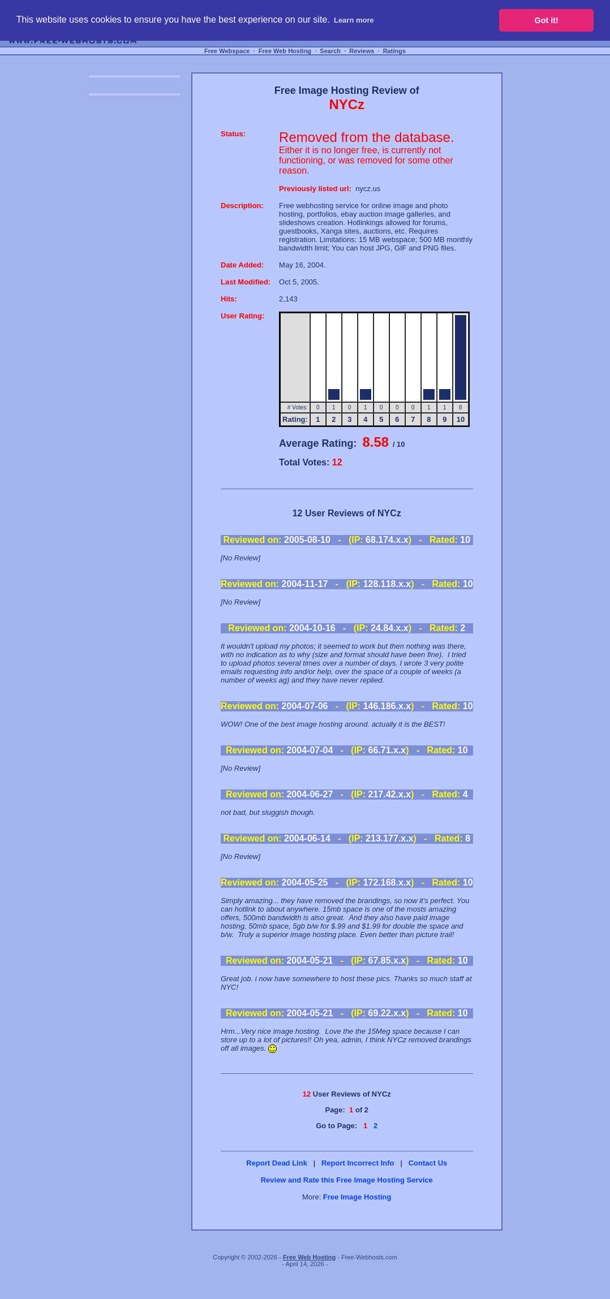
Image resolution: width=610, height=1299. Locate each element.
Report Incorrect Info (357, 1163)
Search (330, 51)
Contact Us (428, 1163)
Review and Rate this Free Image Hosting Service (347, 1180)
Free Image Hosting (357, 1197)
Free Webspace (227, 51)
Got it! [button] (547, 20)
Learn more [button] (354, 20)
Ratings (394, 51)
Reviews (361, 51)
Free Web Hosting (285, 51)
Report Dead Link (276, 1163)
